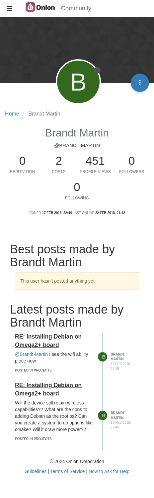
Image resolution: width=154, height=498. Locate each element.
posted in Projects (33, 370)
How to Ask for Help (109, 471)
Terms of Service (67, 471)
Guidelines (35, 471)
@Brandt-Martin (31, 354)
